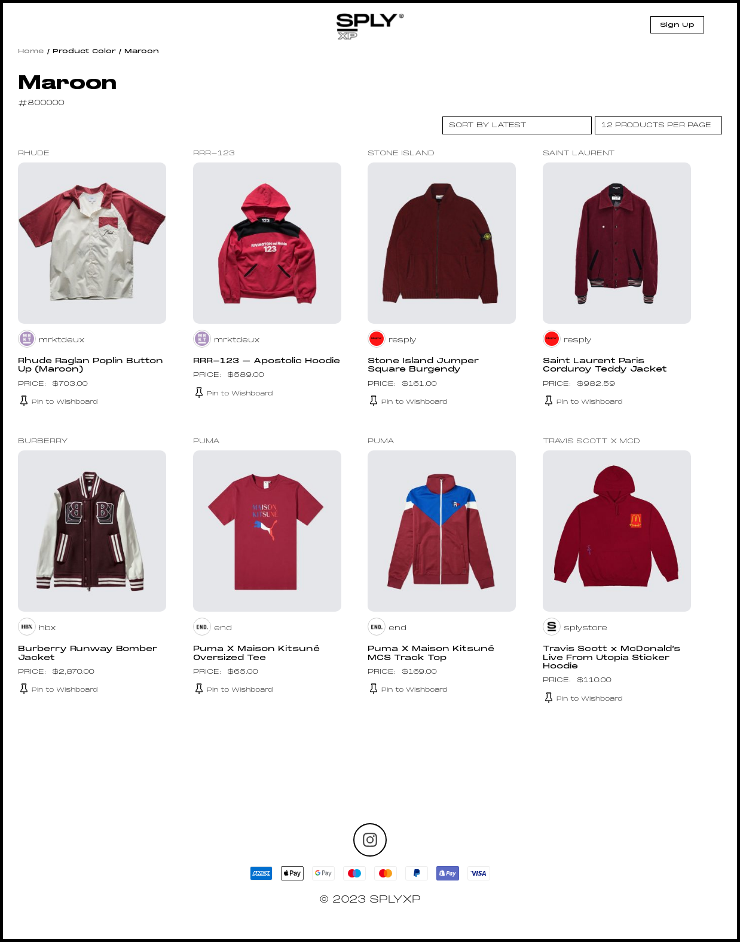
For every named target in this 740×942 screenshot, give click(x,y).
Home (31, 51)
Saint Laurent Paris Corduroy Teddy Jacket (607, 365)
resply (403, 340)
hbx (47, 628)
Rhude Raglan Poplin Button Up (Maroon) (73, 365)
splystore (585, 628)
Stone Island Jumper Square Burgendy (425, 365)
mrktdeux (62, 340)
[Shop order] (517, 125)
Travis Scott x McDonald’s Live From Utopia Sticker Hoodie (614, 658)
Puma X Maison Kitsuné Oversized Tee (258, 653)
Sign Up (677, 25)
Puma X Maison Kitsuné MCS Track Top (433, 653)
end (223, 628)
